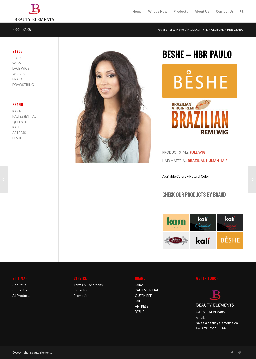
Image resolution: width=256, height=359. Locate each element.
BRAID (17, 79)
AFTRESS (19, 133)
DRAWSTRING (23, 85)
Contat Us (19, 290)
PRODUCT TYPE (198, 29)
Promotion (82, 296)
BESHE (17, 138)
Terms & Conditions (88, 285)
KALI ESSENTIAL (24, 116)
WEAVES (18, 74)
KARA (16, 111)
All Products (21, 296)
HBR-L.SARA (21, 29)
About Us (19, 285)
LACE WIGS (21, 68)
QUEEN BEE (21, 122)
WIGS (16, 63)
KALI (15, 127)
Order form (82, 290)
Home (180, 29)
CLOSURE (217, 29)
